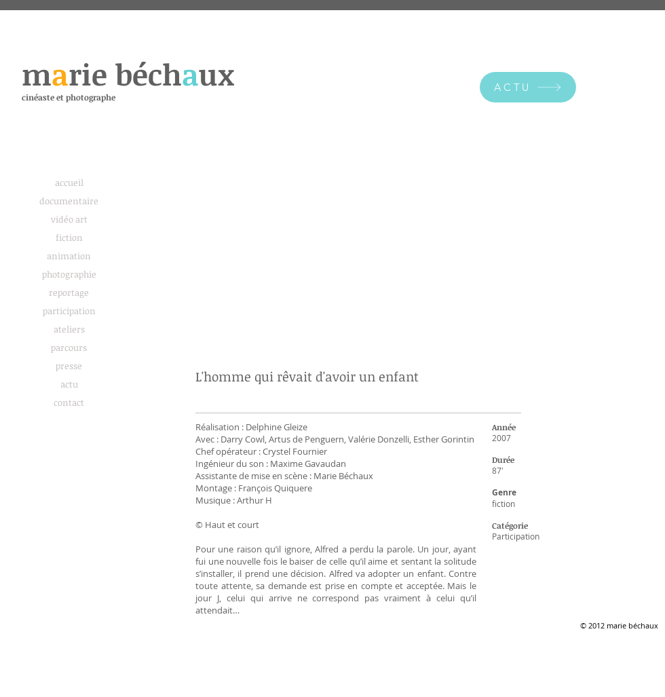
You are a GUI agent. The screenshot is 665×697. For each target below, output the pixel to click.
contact (69, 402)
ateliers (69, 329)
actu (69, 384)
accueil (69, 182)
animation (69, 256)
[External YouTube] (358, 267)
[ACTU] (528, 87)
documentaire (68, 201)
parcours (69, 347)
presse (69, 366)
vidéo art (69, 219)
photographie (69, 274)
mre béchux (128, 74)
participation (69, 311)
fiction (69, 237)
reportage (69, 292)
